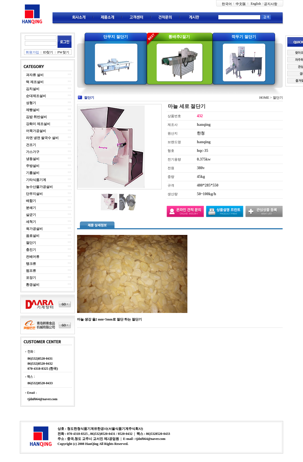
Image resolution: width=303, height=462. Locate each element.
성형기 (31, 103)
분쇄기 (31, 208)
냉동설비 (32, 159)
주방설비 (32, 166)
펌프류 (31, 271)
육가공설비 (34, 229)
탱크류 (31, 264)
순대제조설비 (36, 96)
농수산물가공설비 (39, 187)
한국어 (227, 4)
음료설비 (32, 236)
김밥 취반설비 (36, 117)
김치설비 (32, 89)
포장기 (31, 278)
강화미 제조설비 (38, 124)
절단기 (31, 243)
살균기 (31, 215)
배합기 (31, 201)
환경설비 (32, 285)
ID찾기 (48, 52)
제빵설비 (32, 110)
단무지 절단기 (115, 37)
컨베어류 (32, 257)
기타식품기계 (36, 180)
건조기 (31, 145)
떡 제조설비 (35, 82)
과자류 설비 (35, 75)
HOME (264, 98)
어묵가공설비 (36, 131)
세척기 (31, 222)
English (256, 4)
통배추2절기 (179, 37)
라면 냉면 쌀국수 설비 (42, 138)
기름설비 (32, 173)
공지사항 (270, 4)
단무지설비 (34, 194)
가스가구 (32, 152)
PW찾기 (63, 52)
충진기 (31, 250)
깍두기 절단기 (244, 37)
